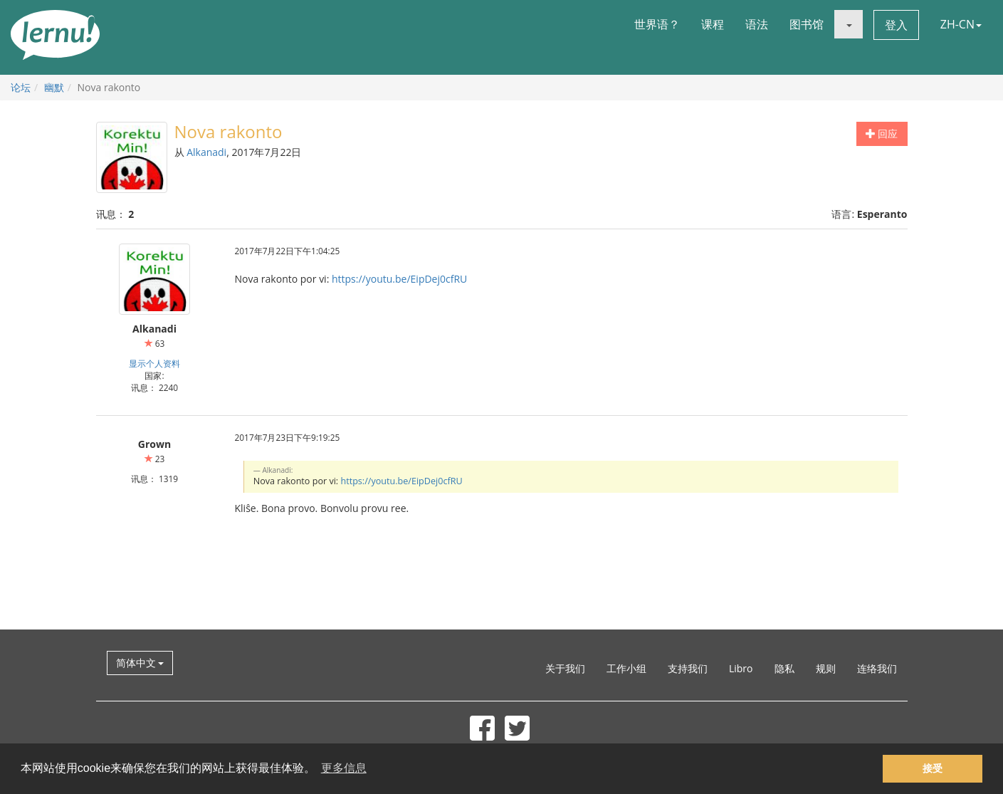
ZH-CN (961, 24)
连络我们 (877, 668)
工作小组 (626, 668)
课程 (712, 24)
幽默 (54, 87)
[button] (848, 24)
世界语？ (657, 24)
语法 (756, 24)
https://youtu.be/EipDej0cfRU (399, 279)
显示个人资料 (154, 363)
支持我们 (688, 668)
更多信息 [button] (344, 768)
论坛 (21, 87)
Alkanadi (206, 152)
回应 (882, 133)
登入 (896, 25)
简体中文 (140, 662)
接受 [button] (932, 768)
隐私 (784, 668)
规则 (826, 668)
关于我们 (565, 668)
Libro (741, 668)
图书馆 (806, 24)
